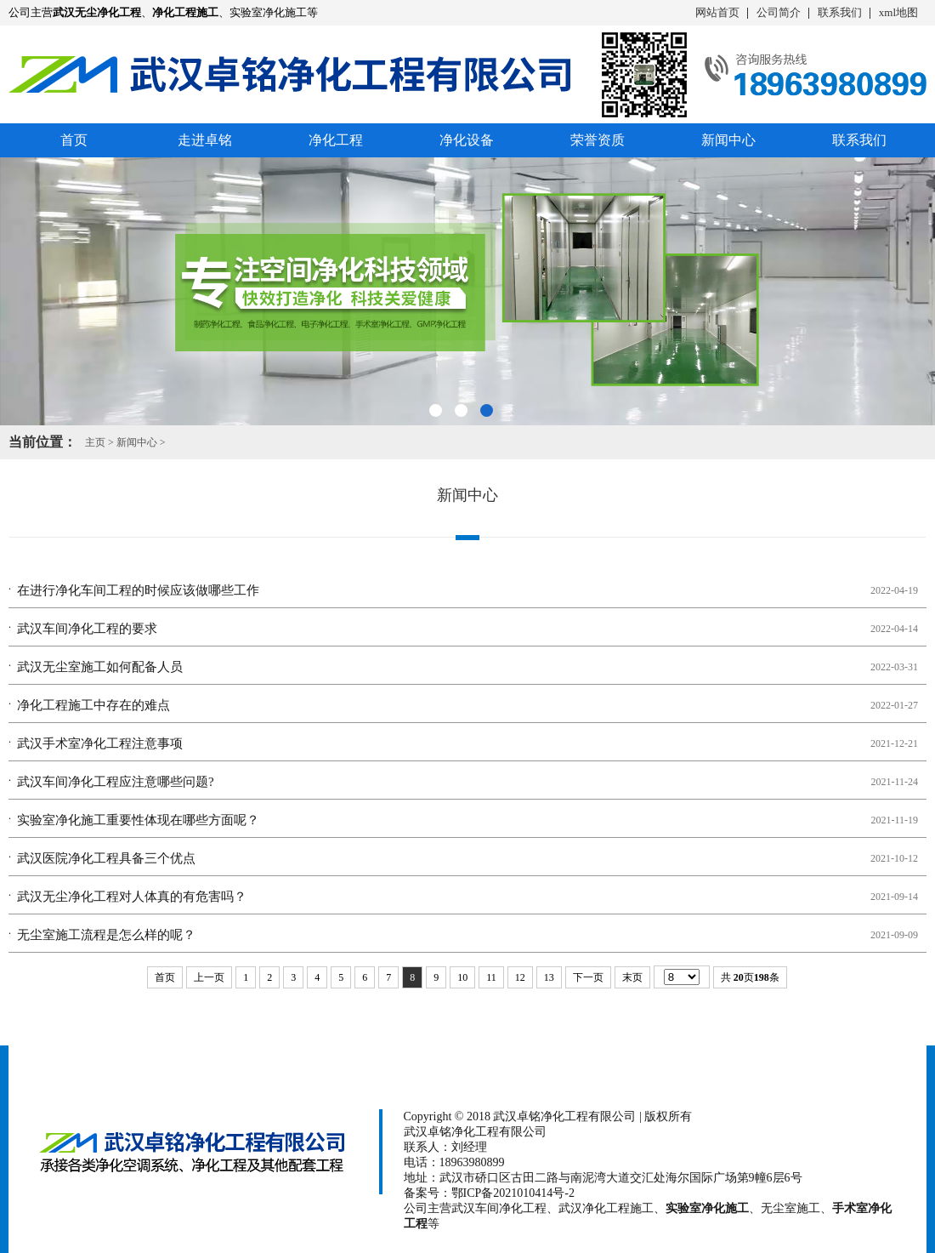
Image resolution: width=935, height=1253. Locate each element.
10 (462, 977)
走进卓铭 (205, 140)
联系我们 (840, 12)
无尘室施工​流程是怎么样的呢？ (106, 935)
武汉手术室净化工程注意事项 (100, 743)
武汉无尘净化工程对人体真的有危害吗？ (131, 896)
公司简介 (778, 12)
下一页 (588, 977)
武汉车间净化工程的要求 (87, 628)
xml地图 (898, 12)
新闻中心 (728, 140)
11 (491, 977)
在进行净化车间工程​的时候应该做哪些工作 (138, 590)
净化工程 (336, 140)
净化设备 (466, 140)
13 (549, 977)
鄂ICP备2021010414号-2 (513, 1193)
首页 (74, 140)
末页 (632, 977)
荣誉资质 (597, 140)
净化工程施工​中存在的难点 (93, 705)
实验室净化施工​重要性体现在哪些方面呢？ (138, 820)
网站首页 (717, 12)
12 (520, 977)
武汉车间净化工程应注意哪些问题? (115, 782)
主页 (95, 442)
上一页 (209, 977)
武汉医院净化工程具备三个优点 (106, 858)
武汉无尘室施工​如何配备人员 (100, 667)
